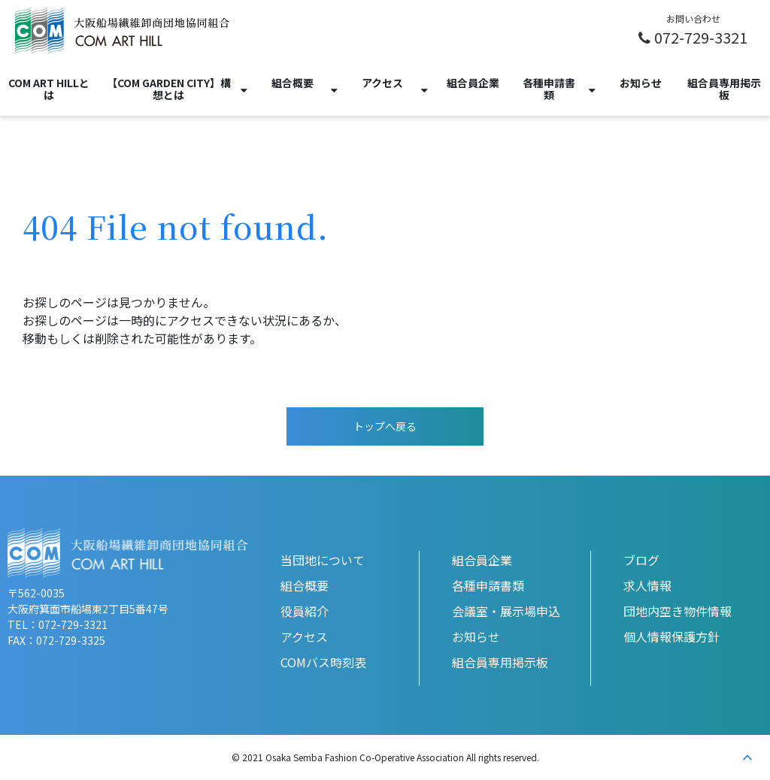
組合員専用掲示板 (724, 88)
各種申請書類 (549, 88)
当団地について (322, 560)
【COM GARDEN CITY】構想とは (169, 88)
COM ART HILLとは (48, 88)
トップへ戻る (385, 426)
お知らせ (641, 82)
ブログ (641, 560)
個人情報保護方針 (671, 636)
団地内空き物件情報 (677, 611)
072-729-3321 (700, 36)
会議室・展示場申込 (506, 611)
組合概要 (292, 82)
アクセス (382, 82)
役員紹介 (304, 611)
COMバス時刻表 (323, 662)
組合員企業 (473, 82)
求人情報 (647, 585)
